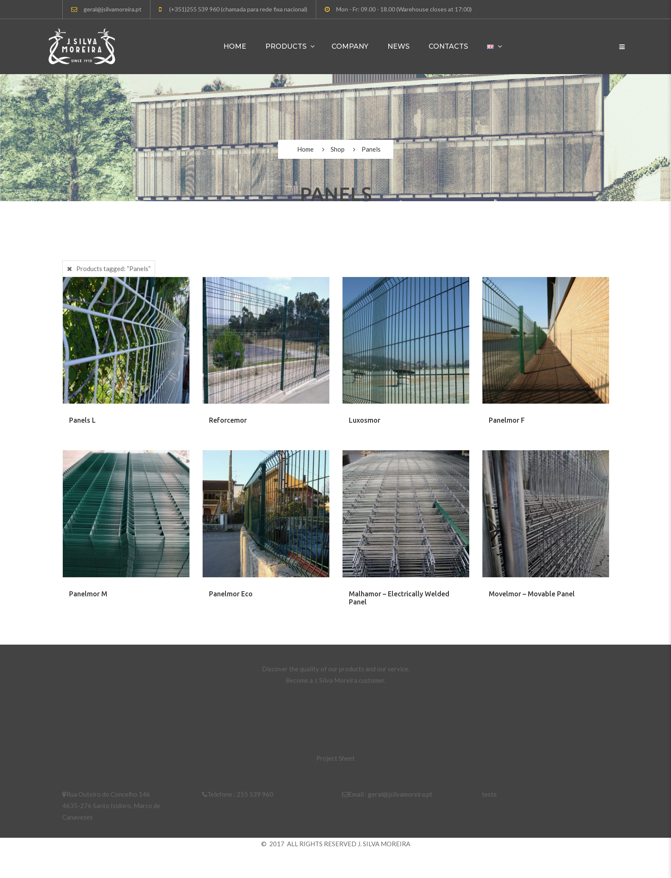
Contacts (448, 46)
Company (349, 46)
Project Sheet (335, 758)
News (398, 46)
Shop (338, 149)
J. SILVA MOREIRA (384, 844)
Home (234, 46)
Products (285, 46)
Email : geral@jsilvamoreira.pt (387, 794)
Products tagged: (113, 268)
